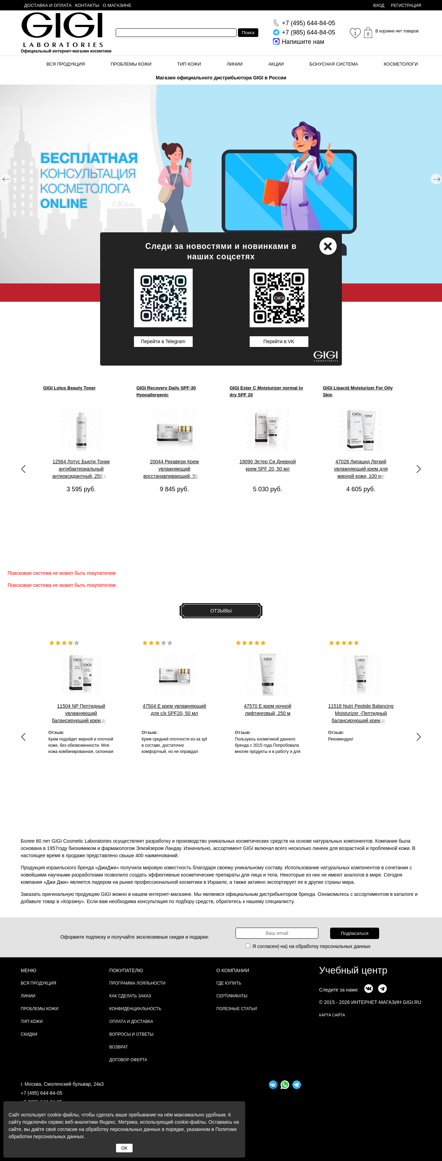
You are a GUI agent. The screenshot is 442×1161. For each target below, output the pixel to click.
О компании (233, 970)
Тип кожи (189, 64)
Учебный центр (353, 970)
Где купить (229, 983)
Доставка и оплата (47, 5)
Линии (235, 64)
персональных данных (345, 946)
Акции (276, 64)
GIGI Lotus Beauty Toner (69, 387)
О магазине (117, 5)
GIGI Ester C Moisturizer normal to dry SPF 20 (266, 391)
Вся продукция (66, 64)
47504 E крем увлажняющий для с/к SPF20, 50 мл (174, 709)
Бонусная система (333, 64)
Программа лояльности (137, 983)
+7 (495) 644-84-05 (41, 1093)
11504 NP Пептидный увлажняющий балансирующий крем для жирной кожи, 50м (81, 713)
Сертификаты (232, 996)
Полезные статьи (237, 1008)
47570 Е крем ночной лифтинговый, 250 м (267, 709)
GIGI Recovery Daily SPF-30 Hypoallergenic (166, 391)
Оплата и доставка (131, 1021)
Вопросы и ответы (131, 1034)
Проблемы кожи (131, 64)
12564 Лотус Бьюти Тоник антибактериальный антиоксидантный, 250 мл (81, 469)
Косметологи (401, 64)
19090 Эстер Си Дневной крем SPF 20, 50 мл (267, 465)
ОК (124, 1148)
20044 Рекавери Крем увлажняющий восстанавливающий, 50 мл (174, 469)
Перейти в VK (278, 341)
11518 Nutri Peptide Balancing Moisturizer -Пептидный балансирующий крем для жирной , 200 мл (360, 713)
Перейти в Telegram (163, 341)
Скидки (29, 1034)
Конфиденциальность (135, 1008)
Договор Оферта (128, 1059)
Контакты (87, 5)
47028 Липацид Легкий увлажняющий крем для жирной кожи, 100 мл (360, 469)
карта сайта (332, 1015)
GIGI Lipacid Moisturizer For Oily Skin (358, 391)
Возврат (118, 1047)
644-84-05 (308, 23)
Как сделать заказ (130, 996)
